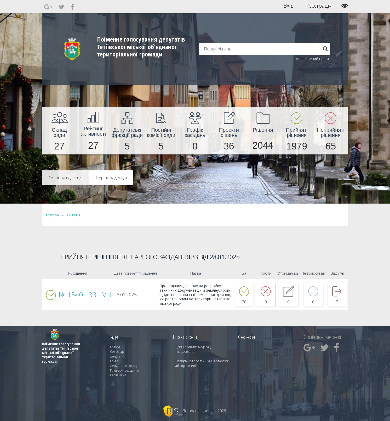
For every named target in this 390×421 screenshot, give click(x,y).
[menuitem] (59, 130)
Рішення (73, 215)
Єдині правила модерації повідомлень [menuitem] (193, 349)
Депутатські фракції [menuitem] (124, 366)
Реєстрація (319, 5)
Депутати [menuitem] (117, 356)
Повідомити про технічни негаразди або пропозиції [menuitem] (202, 363)
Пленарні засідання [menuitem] (124, 370)
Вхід (288, 5)
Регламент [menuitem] (118, 375)
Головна (53, 215)
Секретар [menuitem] (117, 351)
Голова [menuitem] (115, 347)
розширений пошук (313, 58)
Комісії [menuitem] (114, 361)
